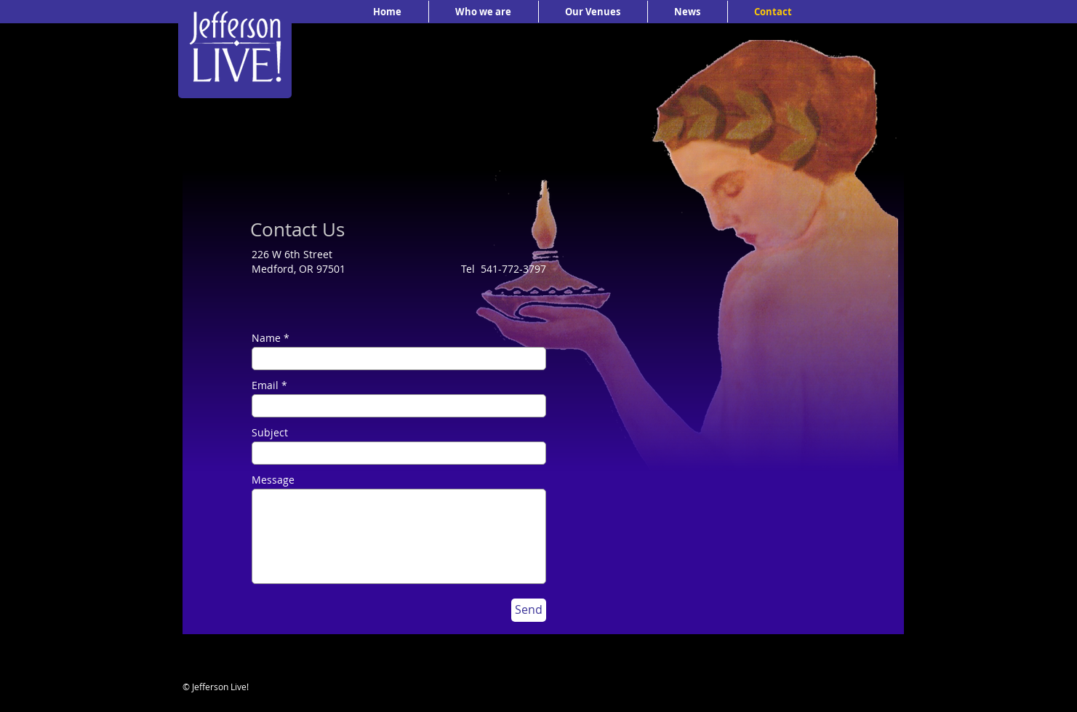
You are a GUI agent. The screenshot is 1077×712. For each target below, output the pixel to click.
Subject (270, 433)
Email (265, 385)
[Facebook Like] (801, 695)
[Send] (528, 610)
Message (273, 480)
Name (266, 338)
